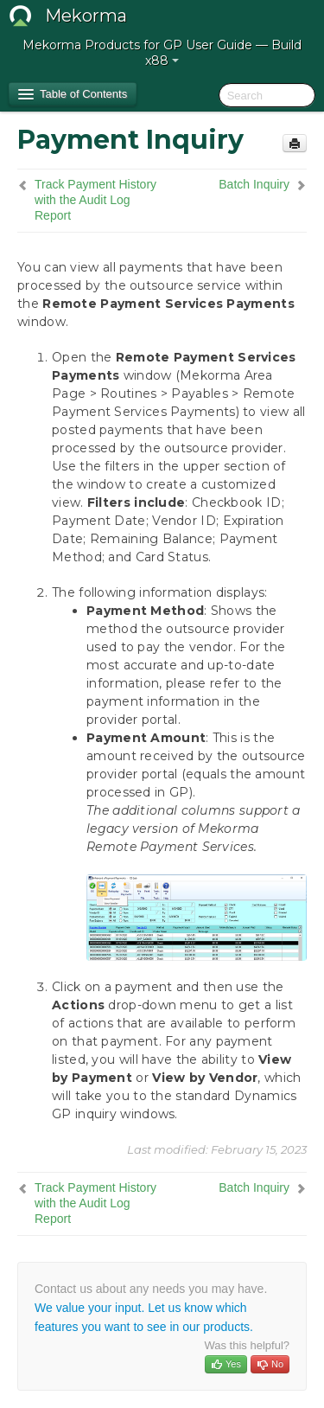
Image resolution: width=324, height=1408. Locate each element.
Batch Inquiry (254, 184)
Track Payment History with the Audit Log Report (95, 199)
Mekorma (86, 15)
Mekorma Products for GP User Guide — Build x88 (162, 52)
